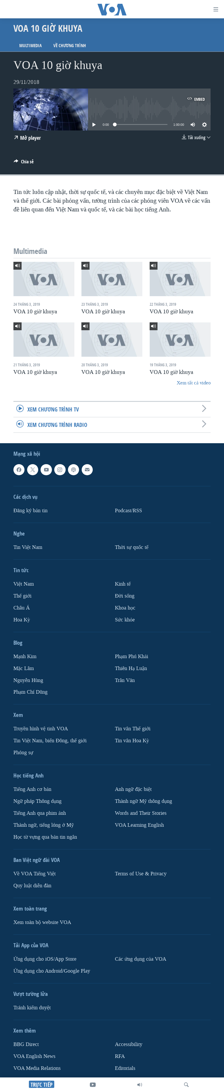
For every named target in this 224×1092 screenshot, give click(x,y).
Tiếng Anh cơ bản (32, 789)
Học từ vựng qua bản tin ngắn (45, 837)
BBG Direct (26, 1044)
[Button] (24, 163)
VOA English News (34, 1056)
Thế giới (22, 596)
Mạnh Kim (24, 656)
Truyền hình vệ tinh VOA (40, 729)
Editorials (125, 1068)
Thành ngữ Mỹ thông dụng (143, 801)
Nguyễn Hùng (28, 680)
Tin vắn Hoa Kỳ (132, 741)
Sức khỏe (125, 619)
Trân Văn (125, 680)
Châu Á (21, 608)
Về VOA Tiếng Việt (34, 873)
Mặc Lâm (23, 668)
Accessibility (128, 1044)
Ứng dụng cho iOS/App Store (44, 959)
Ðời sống (124, 596)
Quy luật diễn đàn (32, 885)
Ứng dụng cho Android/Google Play (51, 971)
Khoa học (125, 608)
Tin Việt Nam (27, 547)
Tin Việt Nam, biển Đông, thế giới (50, 741)
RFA (120, 1056)
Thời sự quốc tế (131, 547)
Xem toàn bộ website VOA (42, 922)
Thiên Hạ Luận (131, 668)
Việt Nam (23, 584)
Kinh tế (123, 584)
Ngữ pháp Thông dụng (37, 801)
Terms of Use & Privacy (141, 873)
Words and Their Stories (141, 813)
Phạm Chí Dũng (30, 692)
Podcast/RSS (128, 510)
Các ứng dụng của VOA (140, 959)
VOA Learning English (139, 825)
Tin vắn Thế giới (132, 729)
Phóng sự (23, 752)
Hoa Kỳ (21, 619)
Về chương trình (69, 46)
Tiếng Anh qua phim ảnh (39, 813)
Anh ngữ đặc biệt (133, 789)
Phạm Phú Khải (131, 656)
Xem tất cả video (194, 382)
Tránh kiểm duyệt (32, 1007)
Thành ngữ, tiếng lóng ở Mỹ (43, 825)
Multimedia (30, 46)
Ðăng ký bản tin (30, 510)
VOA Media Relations (37, 1068)
